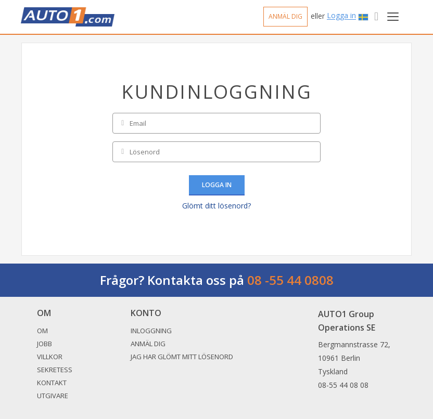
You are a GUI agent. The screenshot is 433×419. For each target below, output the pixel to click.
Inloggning (151, 330)
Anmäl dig (285, 16)
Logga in (341, 16)
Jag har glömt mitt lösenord (182, 356)
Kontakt (52, 382)
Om (42, 330)
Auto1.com (67, 17)
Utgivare (52, 395)
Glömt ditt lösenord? (216, 206)
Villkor (49, 356)
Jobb (44, 343)
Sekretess (54, 369)
